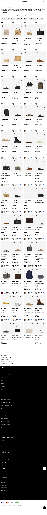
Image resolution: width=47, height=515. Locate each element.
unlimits (5, 21)
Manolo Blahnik (4, 487)
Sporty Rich (3, 490)
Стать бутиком (4, 430)
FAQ (2, 443)
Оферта (10, 505)
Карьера (3, 386)
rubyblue (40, 265)
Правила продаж (4, 505)
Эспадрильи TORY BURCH (7, 363)
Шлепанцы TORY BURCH (6, 352)
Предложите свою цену (6, 405)
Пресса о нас (4, 377)
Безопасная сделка (5, 399)
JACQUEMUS (3, 482)
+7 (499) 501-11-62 (5, 452)
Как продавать (4, 418)
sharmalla (29, 76)
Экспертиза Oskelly (5, 421)
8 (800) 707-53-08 (5, 448)
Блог (2, 380)
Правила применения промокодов (9, 411)
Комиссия (3, 427)
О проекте (3, 370)
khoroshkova (30, 265)
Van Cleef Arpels (4, 479)
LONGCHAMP (3, 485)
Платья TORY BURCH (6, 359)
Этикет (2, 383)
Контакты (3, 440)
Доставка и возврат (5, 402)
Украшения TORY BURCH (7, 350)
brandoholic (6, 292)
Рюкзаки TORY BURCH (6, 361)
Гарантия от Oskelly (5, 374)
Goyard (2, 480)
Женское (3, 3)
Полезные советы (5, 408)
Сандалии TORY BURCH (6, 357)
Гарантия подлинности (6, 396)
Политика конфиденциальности (19, 505)
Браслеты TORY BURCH (6, 353)
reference (17, 21)
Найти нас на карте (5, 459)
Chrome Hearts (4, 477)
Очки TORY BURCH (5, 355)
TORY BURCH (4, 38)
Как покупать (4, 393)
